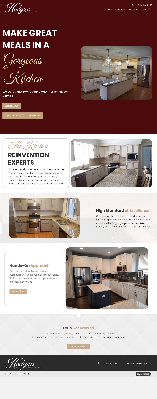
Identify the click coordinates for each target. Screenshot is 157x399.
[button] (11, 106)
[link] (108, 9)
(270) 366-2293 (144, 5)
